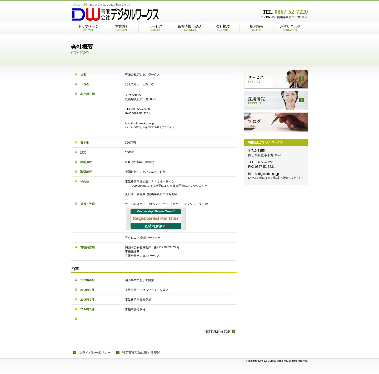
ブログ (276, 122)
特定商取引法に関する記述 (141, 353)
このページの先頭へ (220, 332)
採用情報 (276, 100)
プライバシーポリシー (95, 353)
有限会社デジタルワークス (137, 14)
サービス (276, 79)
